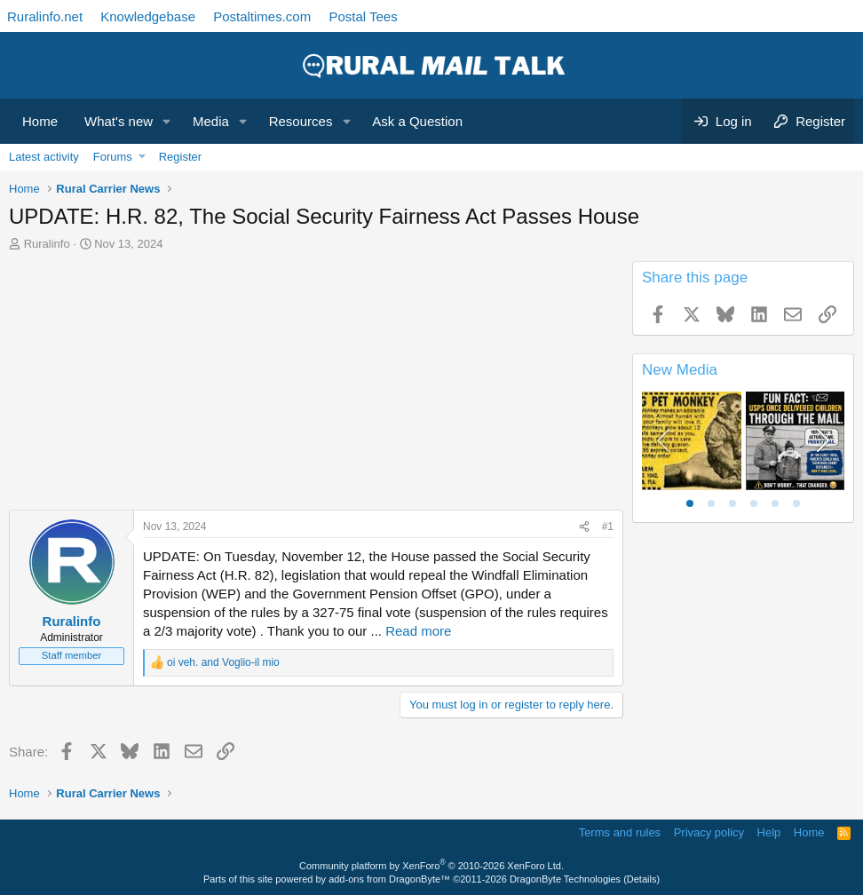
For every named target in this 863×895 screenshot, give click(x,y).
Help (769, 832)
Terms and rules (620, 832)
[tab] (690, 503)
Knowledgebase (147, 16)
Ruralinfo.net (45, 16)
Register (180, 156)
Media (211, 121)
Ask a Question (417, 121)
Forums (112, 156)
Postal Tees (363, 16)
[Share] (584, 527)
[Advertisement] (316, 385)
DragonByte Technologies (565, 879)
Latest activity (44, 156)
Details (642, 879)
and (223, 662)
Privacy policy (709, 832)
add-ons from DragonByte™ (389, 879)
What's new (118, 121)
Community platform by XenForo (431, 865)
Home (40, 121)
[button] (166, 121)
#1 (608, 526)
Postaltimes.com (262, 16)
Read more (418, 630)
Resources (301, 121)
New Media (679, 369)
